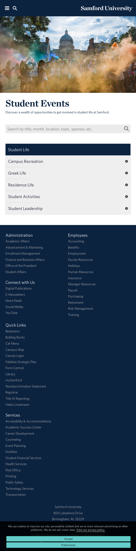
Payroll (72, 290)
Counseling (13, 439)
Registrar (11, 392)
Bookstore (12, 331)
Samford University (68, 507)
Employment (77, 253)
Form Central (14, 368)
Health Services (16, 464)
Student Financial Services (23, 458)
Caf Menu (12, 343)
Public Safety (14, 482)
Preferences (68, 545)
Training (73, 315)
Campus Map (14, 349)
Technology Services (19, 488)
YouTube (11, 313)
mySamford (13, 380)
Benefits (73, 247)
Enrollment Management (22, 253)
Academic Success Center (23, 427)
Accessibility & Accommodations (28, 421)
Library (10, 374)
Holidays (74, 265)
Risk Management (80, 308)
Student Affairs (15, 272)
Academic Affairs (17, 241)
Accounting (76, 241)
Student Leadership (25, 208)
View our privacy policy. (90, 530)
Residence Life (21, 184)
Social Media (14, 307)
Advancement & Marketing (24, 247)
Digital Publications (18, 288)
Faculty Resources (80, 259)
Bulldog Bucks (15, 337)
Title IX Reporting (17, 398)
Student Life (18, 149)
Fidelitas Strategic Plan (20, 362)
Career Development (19, 433)
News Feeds (13, 300)
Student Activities (24, 196)
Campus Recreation (25, 161)
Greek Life (17, 173)
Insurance (75, 278)
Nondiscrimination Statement (25, 386)
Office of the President (20, 265)
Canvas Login (14, 355)
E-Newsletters (15, 294)
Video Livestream (17, 404)
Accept (68, 539)
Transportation (15, 494)
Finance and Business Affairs (24, 259)
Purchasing (75, 296)
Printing (10, 476)
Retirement (75, 302)
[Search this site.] (14, 8)
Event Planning (15, 445)
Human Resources (80, 272)
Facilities (11, 451)
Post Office (13, 470)
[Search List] (126, 129)
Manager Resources (82, 284)
